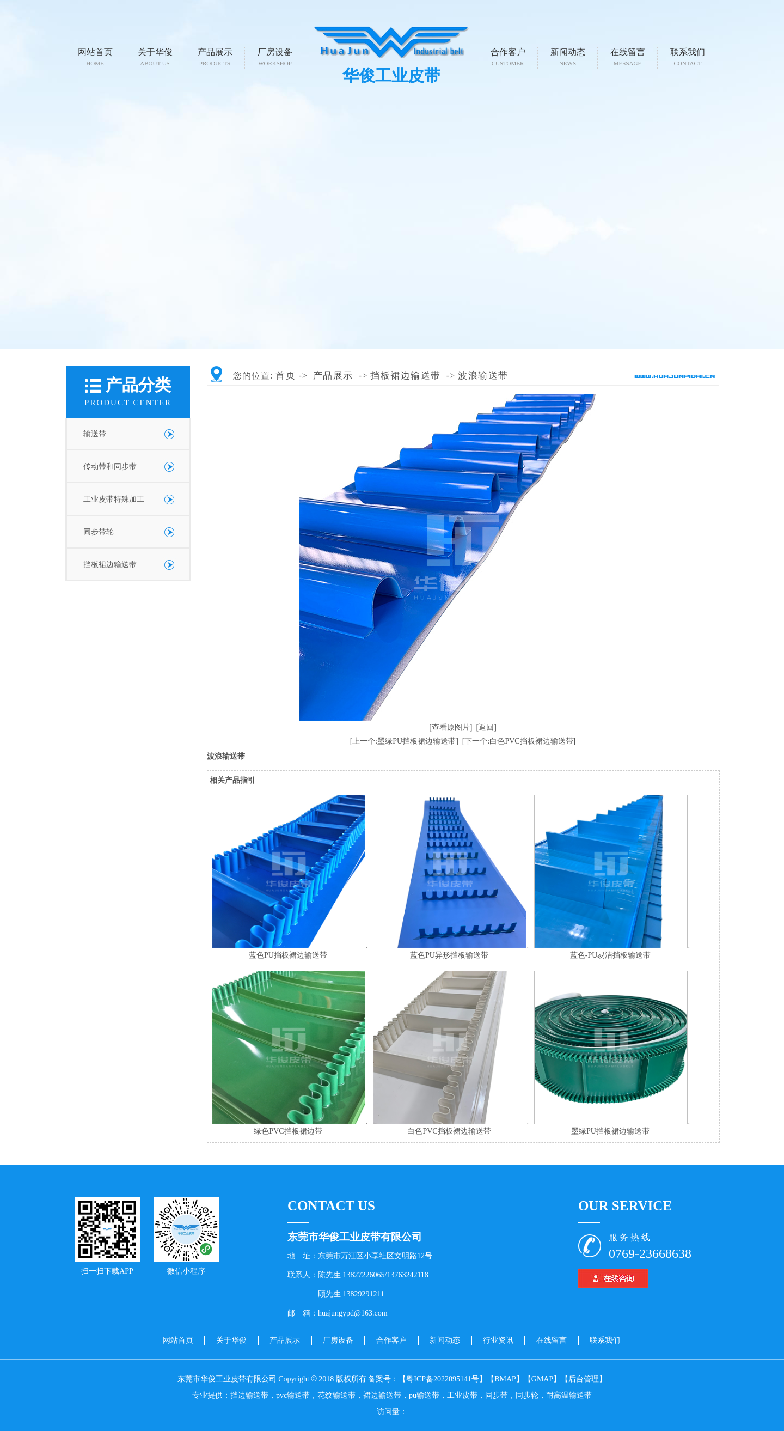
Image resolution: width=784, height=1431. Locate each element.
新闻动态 (567, 56)
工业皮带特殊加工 (113, 499)
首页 (285, 375)
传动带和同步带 (110, 466)
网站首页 (95, 56)
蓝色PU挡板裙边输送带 (288, 955)
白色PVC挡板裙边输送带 (449, 1131)
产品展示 (215, 56)
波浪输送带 (483, 375)
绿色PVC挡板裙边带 (288, 1131)
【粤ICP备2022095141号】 (443, 1379)
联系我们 (687, 56)
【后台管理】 (584, 1379)
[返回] (486, 727)
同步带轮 (98, 532)
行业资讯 (498, 1340)
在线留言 (627, 56)
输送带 (94, 434)
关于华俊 (155, 56)
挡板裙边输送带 (110, 565)
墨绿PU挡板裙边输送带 (610, 1131)
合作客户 (508, 56)
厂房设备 (275, 56)
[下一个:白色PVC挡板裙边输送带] (518, 741)
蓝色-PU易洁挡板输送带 (610, 955)
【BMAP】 (505, 1379)
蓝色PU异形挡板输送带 (449, 955)
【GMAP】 (542, 1379)
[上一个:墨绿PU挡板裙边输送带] (404, 741)
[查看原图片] (450, 727)
